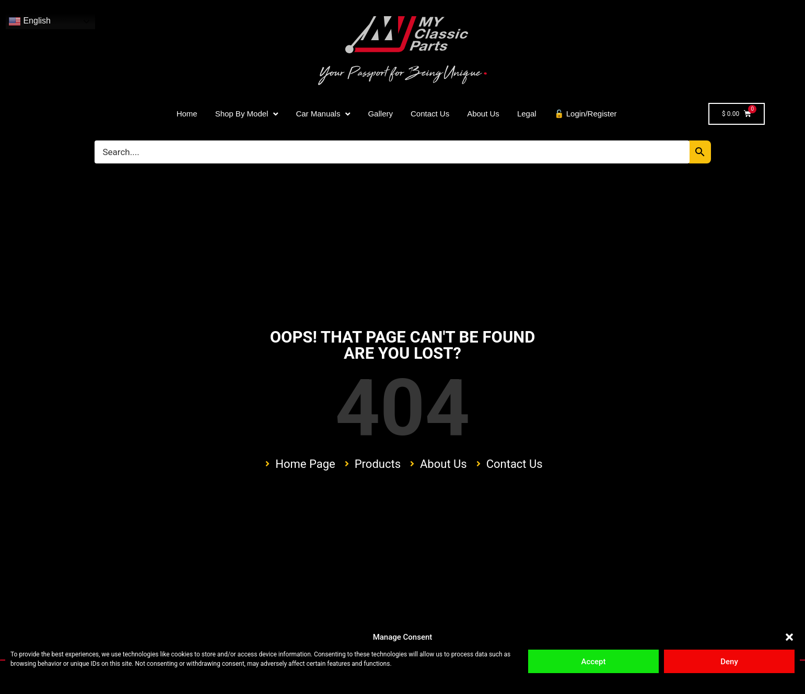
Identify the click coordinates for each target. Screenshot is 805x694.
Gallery (380, 113)
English (29, 21)
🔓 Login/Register (585, 113)
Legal (526, 113)
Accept (593, 661)
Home (187, 113)
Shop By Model (246, 114)
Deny (729, 661)
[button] (789, 637)
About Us (483, 113)
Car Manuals (323, 114)
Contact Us (430, 113)
